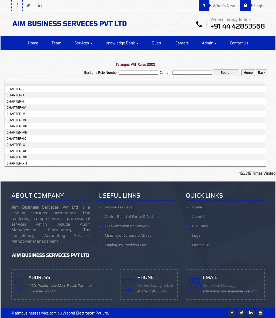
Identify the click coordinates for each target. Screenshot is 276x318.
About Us (199, 216)
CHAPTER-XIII (17, 163)
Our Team (200, 226)
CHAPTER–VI (16, 120)
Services (83, 43)
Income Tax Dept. (119, 207)
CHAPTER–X (16, 145)
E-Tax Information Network (127, 226)
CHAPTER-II (15, 95)
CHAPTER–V (16, 114)
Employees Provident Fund (127, 245)
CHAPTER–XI (16, 151)
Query (157, 43)
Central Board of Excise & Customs (132, 216)
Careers (182, 43)
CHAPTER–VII (17, 126)
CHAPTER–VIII (17, 132)
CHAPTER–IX (16, 139)
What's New (217, 6)
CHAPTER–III (16, 101)
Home (33, 43)
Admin (209, 43)
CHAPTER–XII (17, 157)
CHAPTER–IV (16, 108)
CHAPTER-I (15, 89)
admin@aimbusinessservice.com (230, 291)
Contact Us (239, 43)
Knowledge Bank (122, 43)
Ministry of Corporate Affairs (128, 235)
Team (56, 43)
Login (252, 6)
